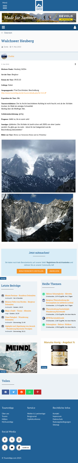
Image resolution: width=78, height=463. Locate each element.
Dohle (6, 47)
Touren (4, 416)
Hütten (4, 419)
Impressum (57, 416)
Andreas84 (8, 298)
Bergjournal (32, 416)
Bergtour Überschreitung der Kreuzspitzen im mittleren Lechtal (59, 301)
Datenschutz (58, 419)
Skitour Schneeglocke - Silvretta (59, 294)
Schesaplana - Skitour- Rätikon (58, 324)
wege (7, 313)
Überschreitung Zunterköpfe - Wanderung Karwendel (58, 310)
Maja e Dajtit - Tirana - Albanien (18, 311)
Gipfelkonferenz (33, 419)
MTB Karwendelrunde (55, 318)
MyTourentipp (7, 422)
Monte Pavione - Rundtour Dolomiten (20, 295)
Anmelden (54, 271)
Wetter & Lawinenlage (36, 413)
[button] (3, 27)
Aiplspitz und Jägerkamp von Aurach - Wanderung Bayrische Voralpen (20, 327)
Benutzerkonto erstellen (31, 271)
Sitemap (56, 425)
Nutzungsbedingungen (62, 422)
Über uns (5, 413)
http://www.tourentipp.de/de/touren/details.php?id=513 (22, 93)
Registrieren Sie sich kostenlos (58, 262)
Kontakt (56, 413)
